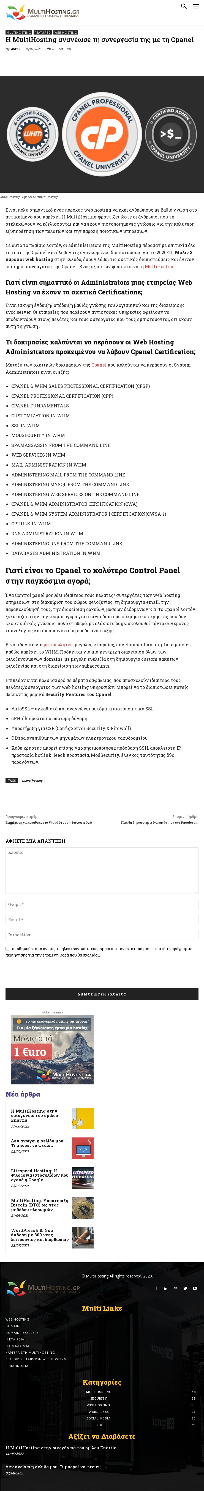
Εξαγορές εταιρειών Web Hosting (36, 1359)
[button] (184, 6)
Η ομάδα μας (18, 1346)
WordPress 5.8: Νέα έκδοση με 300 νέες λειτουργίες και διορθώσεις (40, 1234)
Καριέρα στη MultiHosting (30, 1352)
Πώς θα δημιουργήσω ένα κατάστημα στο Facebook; (159, 823)
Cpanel (99, 365)
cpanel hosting (31, 780)
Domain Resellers (22, 1333)
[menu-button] (196, 7)
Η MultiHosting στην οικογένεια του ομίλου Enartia (34, 1115)
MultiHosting (19, 32)
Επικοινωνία (17, 1366)
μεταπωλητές (58, 644)
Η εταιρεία (15, 1339)
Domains (13, 1326)
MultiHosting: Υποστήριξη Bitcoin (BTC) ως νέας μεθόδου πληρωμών (39, 1205)
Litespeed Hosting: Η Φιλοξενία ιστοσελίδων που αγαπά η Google (40, 1175)
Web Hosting (65, 32)
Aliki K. (16, 49)
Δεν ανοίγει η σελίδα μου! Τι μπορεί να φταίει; (37, 1143)
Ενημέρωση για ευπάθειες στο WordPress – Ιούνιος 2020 (49, 823)
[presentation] (47, 974)
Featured (43, 32)
